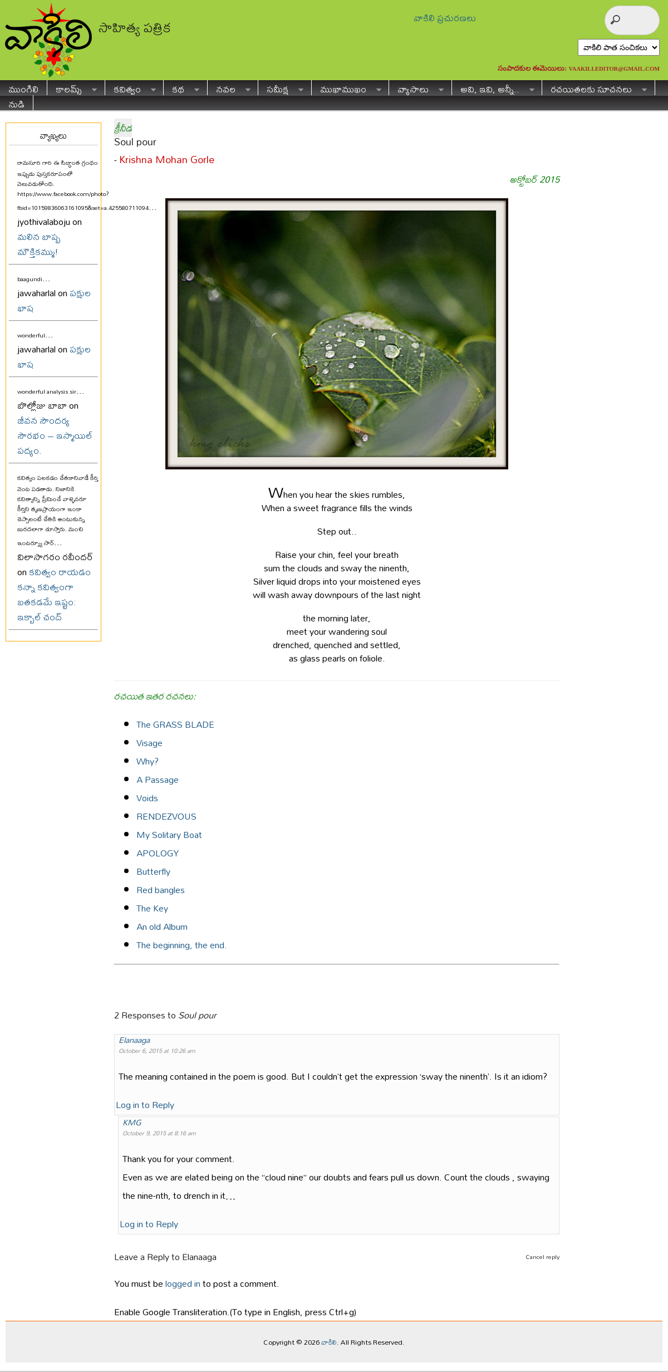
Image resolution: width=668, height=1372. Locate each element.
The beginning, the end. (181, 944)
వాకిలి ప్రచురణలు (445, 17)
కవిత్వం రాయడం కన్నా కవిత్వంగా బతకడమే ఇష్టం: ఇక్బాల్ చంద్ (54, 594)
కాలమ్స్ (72, 87)
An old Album (162, 926)
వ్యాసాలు (416, 87)
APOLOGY (157, 853)
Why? (147, 761)
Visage (149, 742)
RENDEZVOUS (166, 816)
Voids (147, 797)
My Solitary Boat (169, 834)
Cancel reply (542, 1257)
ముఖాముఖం (346, 87)
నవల (229, 87)
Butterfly (153, 871)
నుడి (16, 102)
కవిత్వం (130, 87)
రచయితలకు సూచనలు (594, 87)
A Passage (157, 779)
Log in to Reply (145, 1104)
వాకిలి (329, 1342)
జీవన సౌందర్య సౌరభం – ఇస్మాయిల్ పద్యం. (54, 435)
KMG (131, 1122)
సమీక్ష (280, 87)
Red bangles (160, 889)
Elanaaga (134, 1040)
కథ (181, 87)
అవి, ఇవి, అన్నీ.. (493, 87)
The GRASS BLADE (175, 724)
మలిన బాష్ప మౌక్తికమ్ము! (39, 244)
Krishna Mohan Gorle (166, 159)
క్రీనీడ (123, 128)
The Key (152, 908)
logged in (182, 1283)
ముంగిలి (23, 87)
